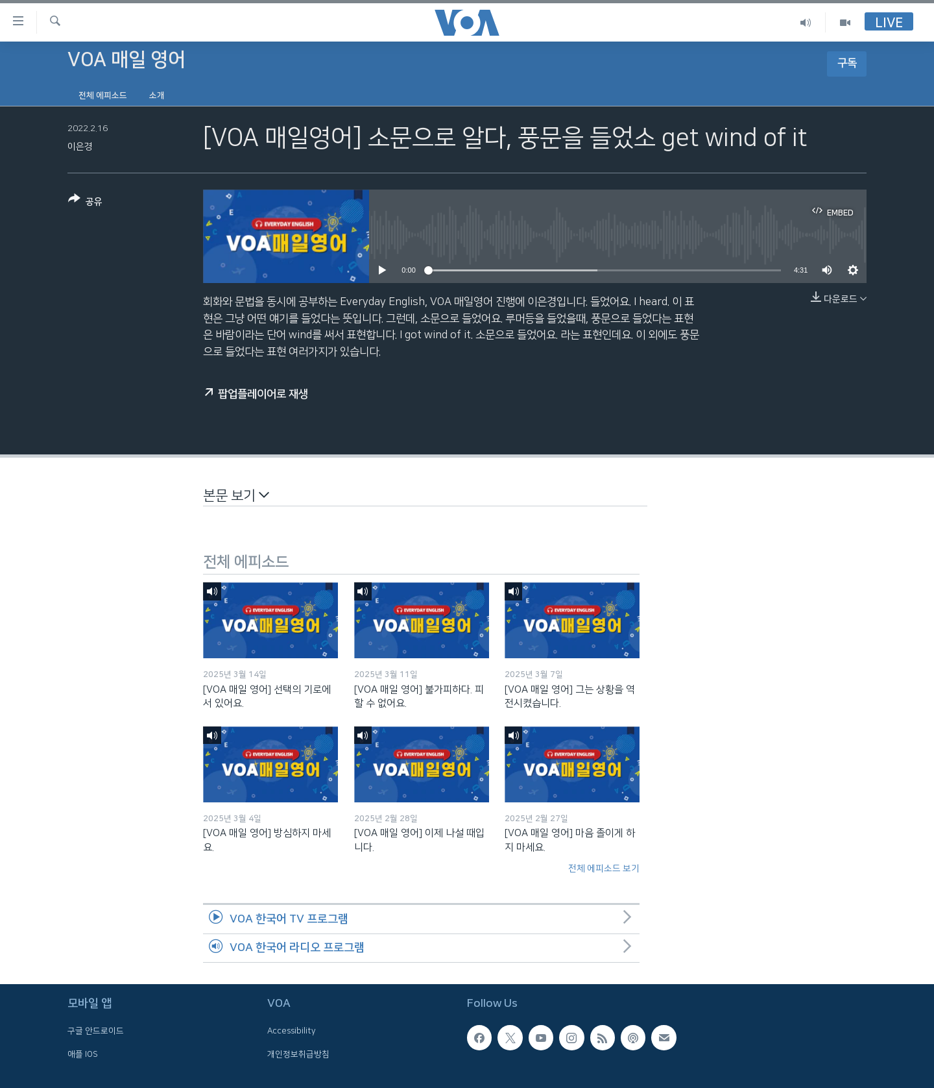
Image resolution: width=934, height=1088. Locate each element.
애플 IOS (82, 1054)
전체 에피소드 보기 (604, 868)
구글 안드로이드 (95, 1031)
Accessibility (291, 1031)
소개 (157, 95)
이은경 (80, 147)
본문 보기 (236, 495)
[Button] (85, 203)
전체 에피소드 (102, 95)
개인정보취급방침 (298, 1054)
